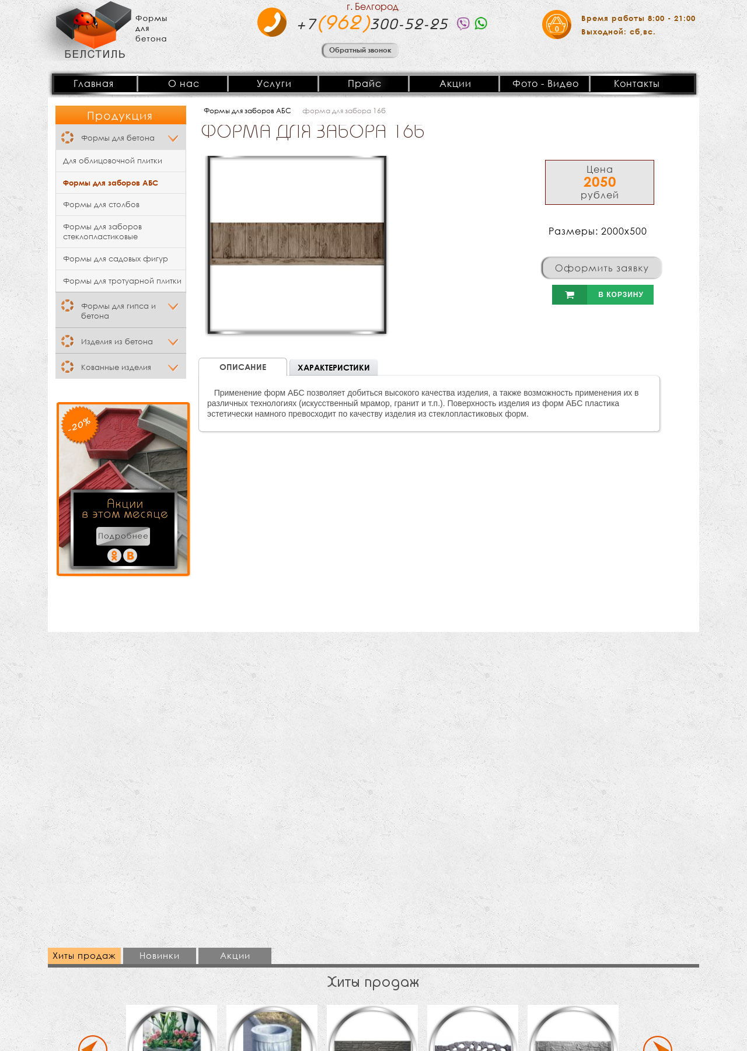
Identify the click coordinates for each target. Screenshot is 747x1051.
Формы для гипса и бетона (118, 311)
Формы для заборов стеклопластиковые (102, 232)
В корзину (598, 295)
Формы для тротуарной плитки (122, 281)
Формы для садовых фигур (115, 259)
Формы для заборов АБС (110, 182)
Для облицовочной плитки (112, 161)
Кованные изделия (116, 367)
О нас (184, 83)
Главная (94, 83)
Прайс (365, 83)
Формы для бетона (118, 138)
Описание (242, 367)
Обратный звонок (360, 49)
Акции (455, 83)
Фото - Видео (545, 83)
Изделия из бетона (117, 342)
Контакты (637, 83)
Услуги (274, 83)
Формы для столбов (101, 204)
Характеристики (334, 367)
